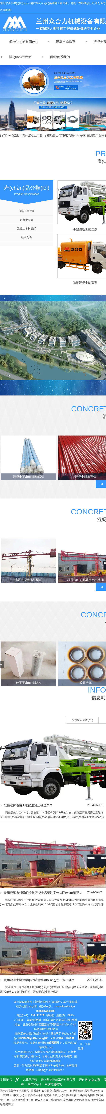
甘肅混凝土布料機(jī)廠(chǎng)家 (65, 135)
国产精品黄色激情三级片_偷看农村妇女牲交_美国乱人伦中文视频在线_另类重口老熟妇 (51, 1090)
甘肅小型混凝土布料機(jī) (57, 1056)
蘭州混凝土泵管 (32, 135)
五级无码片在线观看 (64, 1095)
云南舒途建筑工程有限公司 (58, 1079)
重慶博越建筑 (53, 1084)
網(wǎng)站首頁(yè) (23, 42)
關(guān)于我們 (20, 57)
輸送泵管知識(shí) (82, 720)
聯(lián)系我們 (60, 57)
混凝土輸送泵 (65, 42)
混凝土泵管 (26, 219)
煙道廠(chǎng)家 (89, 1079)
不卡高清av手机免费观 (38, 1095)
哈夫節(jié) (34, 1084)
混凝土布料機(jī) (26, 228)
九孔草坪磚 (30, 1079)
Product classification (26, 188)
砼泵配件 (26, 237)
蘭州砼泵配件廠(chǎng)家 (50, 1051)
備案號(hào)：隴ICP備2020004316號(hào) (52, 1019)
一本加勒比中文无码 (12, 1095)
